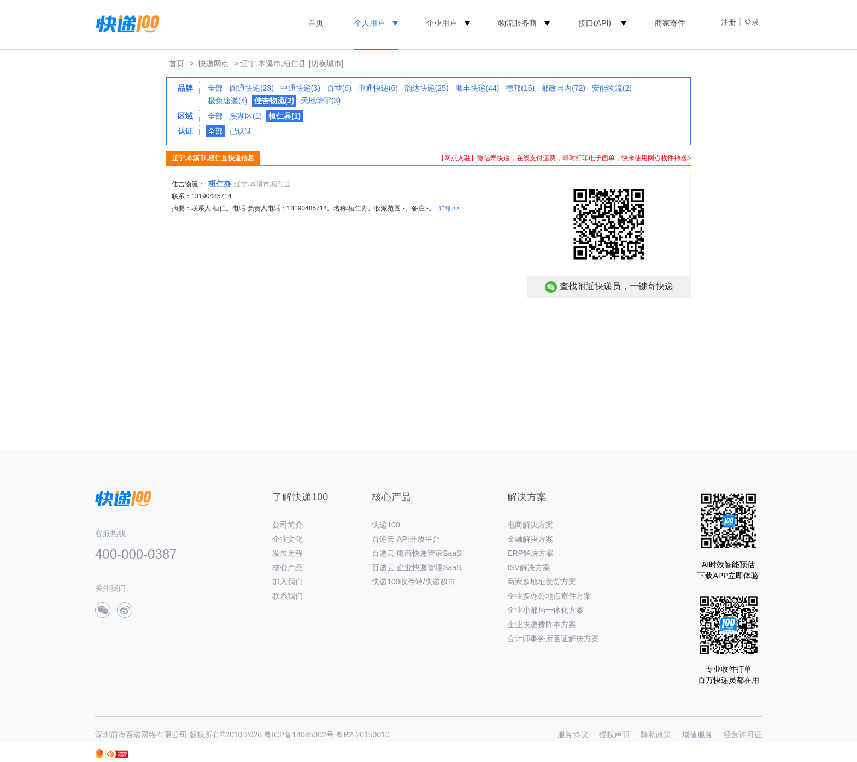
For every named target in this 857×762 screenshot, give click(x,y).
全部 (215, 88)
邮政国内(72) (563, 88)
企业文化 (287, 539)
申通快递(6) (378, 88)
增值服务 (697, 734)
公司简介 (287, 524)
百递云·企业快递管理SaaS (416, 567)
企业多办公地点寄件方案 (549, 595)
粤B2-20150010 (363, 734)
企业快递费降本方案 (541, 624)
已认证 (241, 131)
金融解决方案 (530, 539)
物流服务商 (517, 23)
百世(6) (339, 88)
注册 (728, 21)
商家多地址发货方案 (541, 581)
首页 (316, 23)
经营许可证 (743, 734)
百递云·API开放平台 (405, 539)
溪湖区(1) (246, 116)
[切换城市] (326, 63)
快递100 (386, 524)
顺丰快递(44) (477, 88)
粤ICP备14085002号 (299, 734)
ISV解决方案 (528, 567)
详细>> (449, 208)
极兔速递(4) (228, 100)
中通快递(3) (300, 88)
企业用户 (441, 23)
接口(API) (594, 23)
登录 (751, 21)
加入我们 (287, 581)
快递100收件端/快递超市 (413, 581)
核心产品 (287, 567)
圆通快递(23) (252, 88)
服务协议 (572, 734)
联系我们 (287, 595)
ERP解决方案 (530, 553)
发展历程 (287, 553)
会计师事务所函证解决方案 (553, 638)
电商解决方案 (530, 524)
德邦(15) (520, 88)
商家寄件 (670, 23)
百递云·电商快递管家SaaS (416, 553)
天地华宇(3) (321, 100)
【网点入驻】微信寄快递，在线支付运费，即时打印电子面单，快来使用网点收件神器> (564, 158)
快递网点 (213, 63)
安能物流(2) (612, 88)
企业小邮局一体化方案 (545, 610)
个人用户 (369, 23)
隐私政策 (656, 734)
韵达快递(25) (426, 88)
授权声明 (614, 734)
